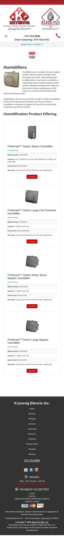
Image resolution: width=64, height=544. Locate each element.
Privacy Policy (32, 444)
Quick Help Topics (32, 44)
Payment (32, 439)
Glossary (32, 454)
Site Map (32, 449)
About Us (32, 434)
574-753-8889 (32, 460)
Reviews (32, 414)
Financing (32, 429)
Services (32, 424)
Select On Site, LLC (40, 522)
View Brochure (13, 150)
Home (32, 409)
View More (32, 177)
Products (32, 419)
